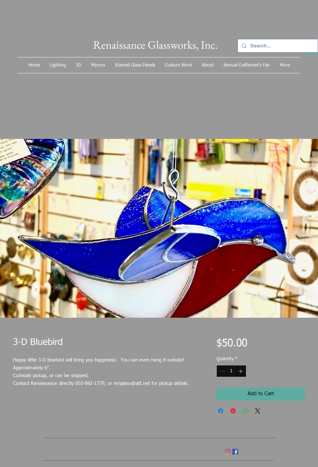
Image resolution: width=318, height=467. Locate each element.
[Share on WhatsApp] (245, 411)
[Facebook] (235, 452)
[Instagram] (228, 452)
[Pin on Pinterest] (233, 411)
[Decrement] (221, 371)
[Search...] (277, 45)
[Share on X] (258, 411)
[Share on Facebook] (221, 411)
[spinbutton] (231, 371)
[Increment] (241, 371)
